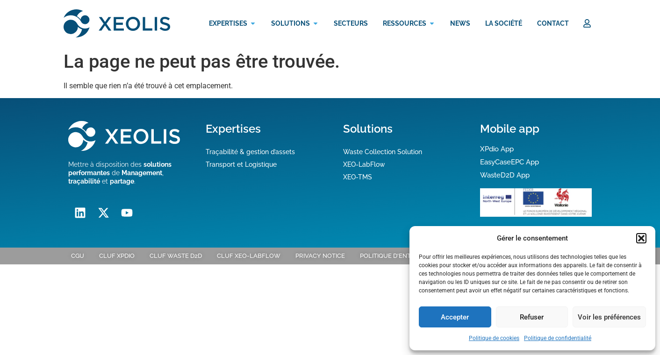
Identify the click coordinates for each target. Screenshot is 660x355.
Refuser (532, 317)
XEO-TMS (357, 177)
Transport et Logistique (241, 164)
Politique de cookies (494, 338)
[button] (641, 238)
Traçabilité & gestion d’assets (250, 152)
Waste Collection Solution (382, 152)
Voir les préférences (609, 317)
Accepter (455, 317)
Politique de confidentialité (557, 338)
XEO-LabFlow (364, 164)
